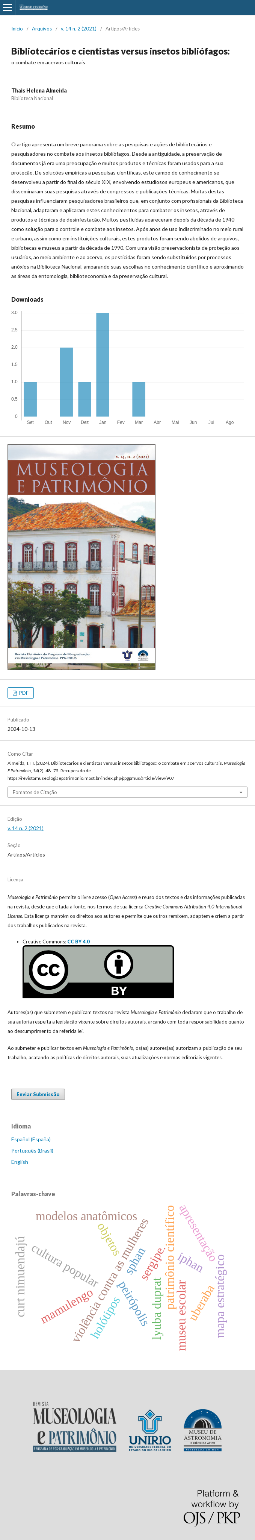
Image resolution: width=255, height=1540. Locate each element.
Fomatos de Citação (35, 792)
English (19, 1162)
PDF (23, 693)
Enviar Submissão (38, 1094)
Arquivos (42, 29)
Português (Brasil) (32, 1150)
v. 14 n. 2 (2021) (79, 29)
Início (17, 29)
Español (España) (31, 1139)
